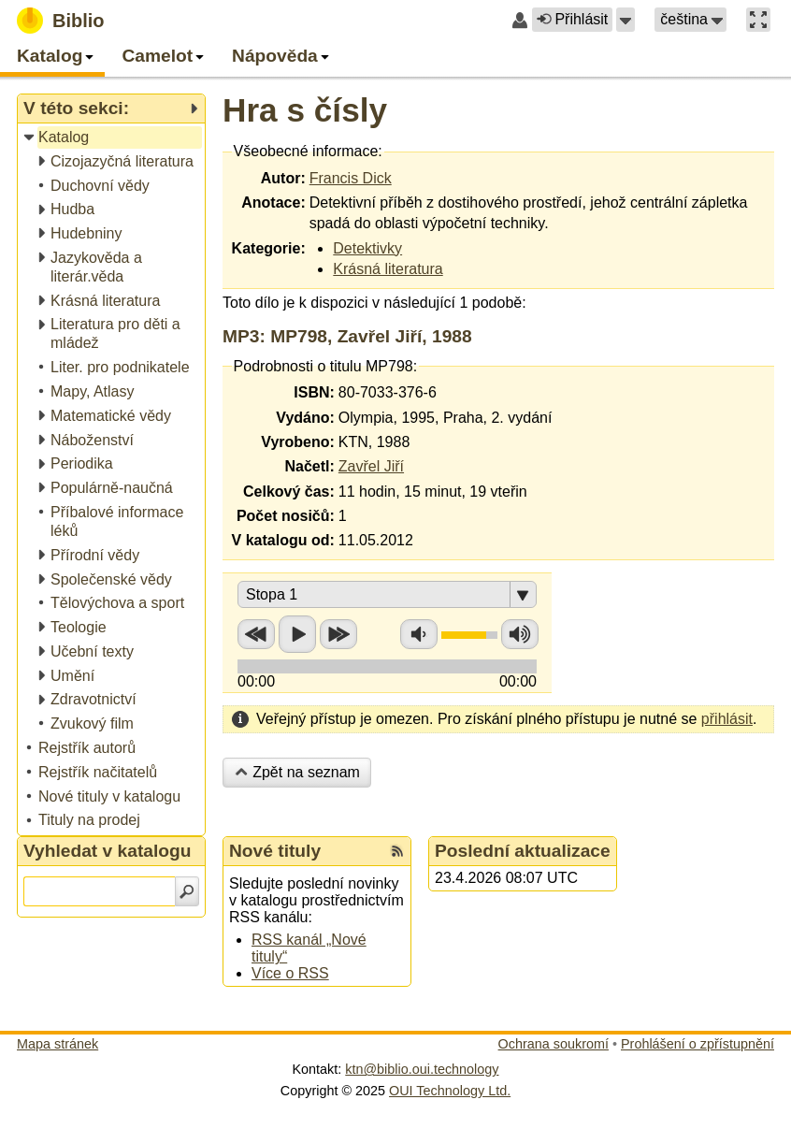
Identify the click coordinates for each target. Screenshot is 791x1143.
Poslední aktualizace (523, 851)
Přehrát (297, 634)
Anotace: (273, 202)
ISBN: (314, 392)
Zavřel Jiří (371, 466)
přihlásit (727, 719)
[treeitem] (112, 138)
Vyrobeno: (298, 442)
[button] (625, 19)
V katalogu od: (283, 540)
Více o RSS (290, 973)
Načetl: (309, 466)
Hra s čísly (305, 110)
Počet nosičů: (286, 516)
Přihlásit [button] (572, 19)
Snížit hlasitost (419, 634)
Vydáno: (305, 418)
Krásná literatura (387, 269)
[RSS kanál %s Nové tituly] (397, 851)
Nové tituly (275, 851)
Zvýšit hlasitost (520, 634)
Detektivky (367, 248)
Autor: (283, 178)
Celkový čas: (289, 491)
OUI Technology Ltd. (450, 1090)
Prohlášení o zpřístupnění (697, 1043)
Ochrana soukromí (553, 1043)
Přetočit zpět (256, 634)
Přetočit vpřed (338, 634)
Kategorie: (269, 248)
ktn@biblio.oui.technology (421, 1069)
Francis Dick (350, 178)
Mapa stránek (57, 1043)
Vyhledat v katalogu (107, 851)
